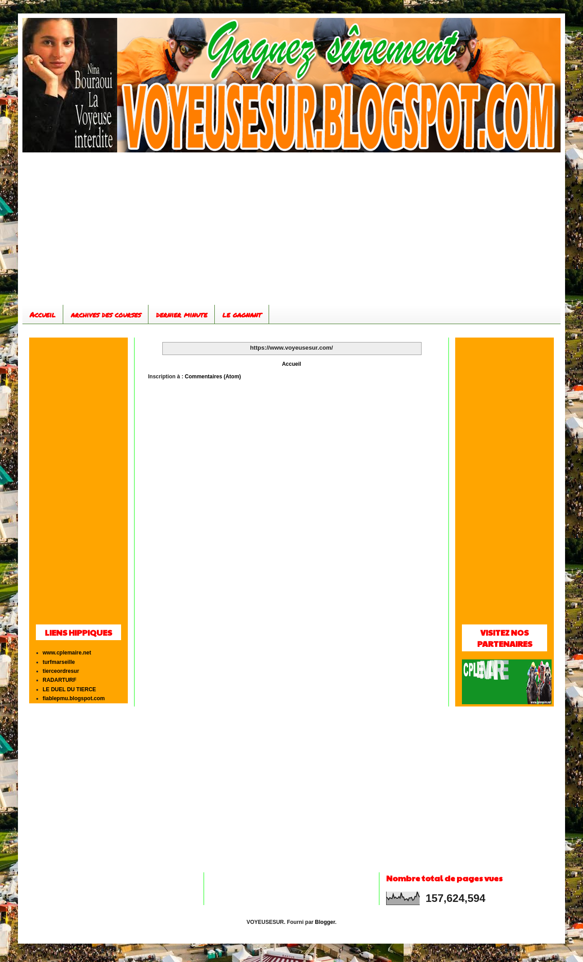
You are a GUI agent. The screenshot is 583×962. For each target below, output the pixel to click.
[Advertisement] (291, 228)
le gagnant (241, 314)
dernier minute (181, 314)
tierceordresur (61, 671)
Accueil (43, 314)
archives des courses (106, 314)
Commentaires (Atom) (213, 376)
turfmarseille (59, 662)
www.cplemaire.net (67, 653)
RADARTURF (59, 680)
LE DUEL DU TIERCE (69, 689)
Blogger (325, 922)
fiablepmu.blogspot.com (74, 698)
